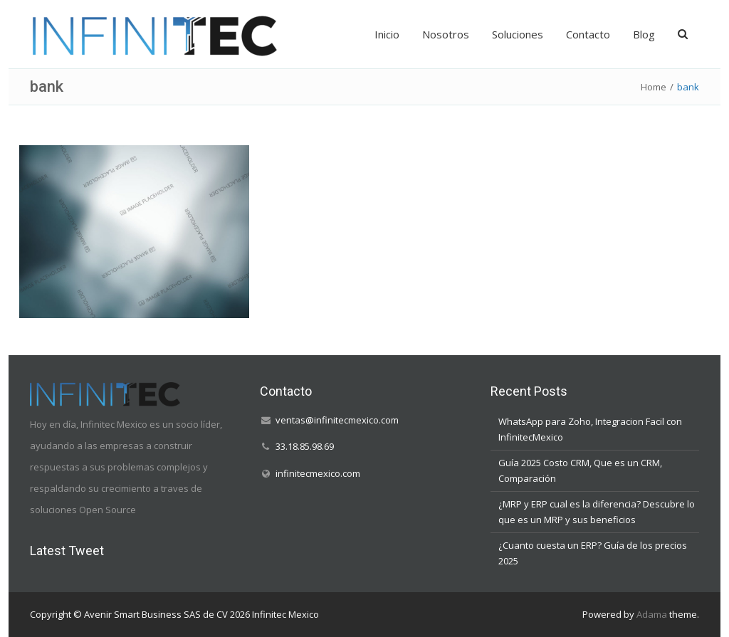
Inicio (386, 34)
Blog (644, 34)
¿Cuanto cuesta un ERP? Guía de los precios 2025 (592, 553)
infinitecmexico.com (318, 472)
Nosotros (445, 34)
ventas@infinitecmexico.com (337, 420)
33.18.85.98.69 (305, 446)
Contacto (588, 34)
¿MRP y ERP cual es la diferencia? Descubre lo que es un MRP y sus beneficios (596, 512)
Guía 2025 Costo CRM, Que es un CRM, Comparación (580, 470)
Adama (651, 614)
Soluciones (517, 34)
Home (653, 86)
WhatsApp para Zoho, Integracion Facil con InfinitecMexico (590, 429)
